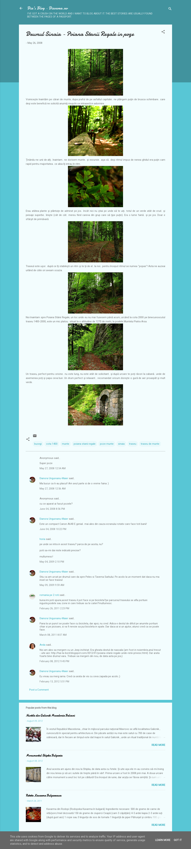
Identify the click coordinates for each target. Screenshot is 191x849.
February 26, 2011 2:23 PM (54, 608)
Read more (158, 745)
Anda (42, 644)
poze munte (107, 443)
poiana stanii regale (85, 443)
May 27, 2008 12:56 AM (53, 488)
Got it (178, 840)
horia (42, 539)
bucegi (38, 443)
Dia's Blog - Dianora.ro (47, 8)
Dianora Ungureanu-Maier (54, 478)
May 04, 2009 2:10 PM (52, 561)
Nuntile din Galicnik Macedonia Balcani (50, 715)
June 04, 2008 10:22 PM (53, 529)
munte (65, 443)
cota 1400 (51, 443)
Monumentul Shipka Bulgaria (44, 755)
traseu (132, 443)
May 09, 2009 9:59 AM (52, 585)
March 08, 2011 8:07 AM (53, 634)
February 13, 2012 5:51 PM (54, 681)
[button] (163, 32)
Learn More (162, 840)
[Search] (170, 9)
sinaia (121, 443)
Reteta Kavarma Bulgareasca (43, 795)
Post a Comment (39, 689)
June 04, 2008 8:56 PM (52, 508)
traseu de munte (150, 443)
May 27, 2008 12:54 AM (53, 468)
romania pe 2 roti (49, 595)
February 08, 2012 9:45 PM (54, 661)
